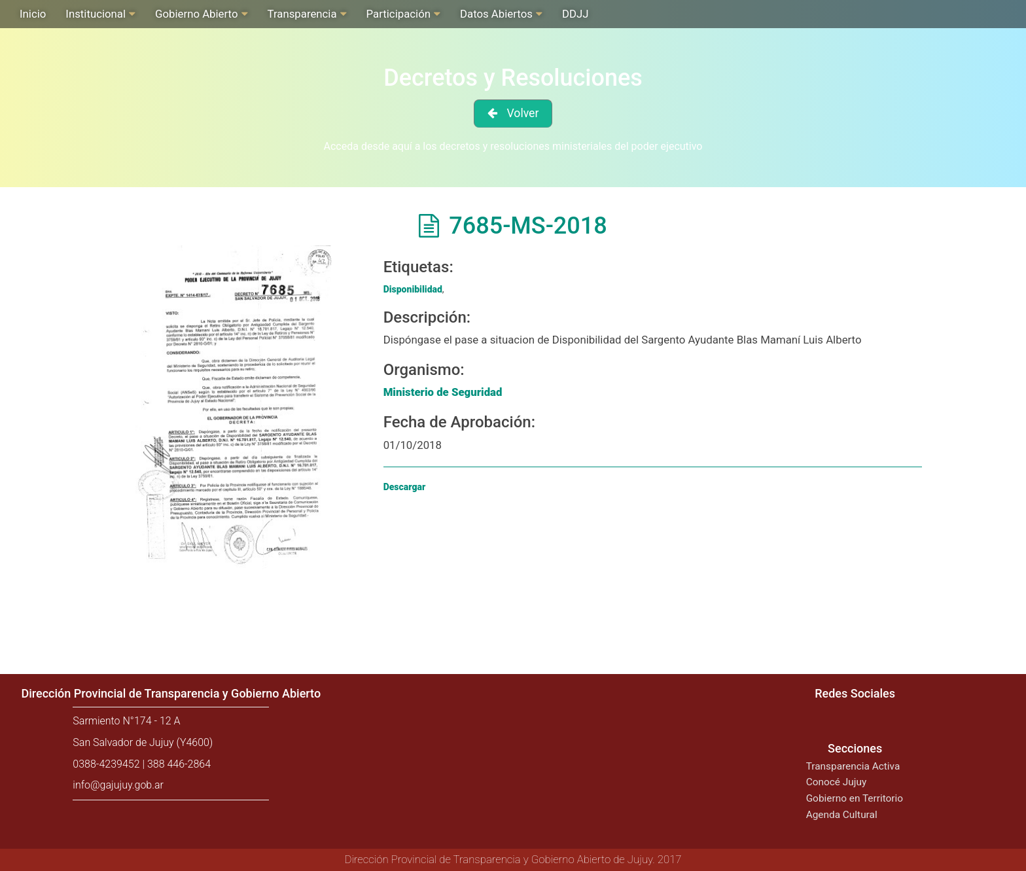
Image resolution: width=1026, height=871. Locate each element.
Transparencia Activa (853, 766)
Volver (523, 113)
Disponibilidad (412, 289)
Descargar (404, 487)
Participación (398, 13)
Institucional (95, 13)
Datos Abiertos (496, 13)
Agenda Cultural (841, 815)
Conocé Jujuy (836, 782)
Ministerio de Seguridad (443, 392)
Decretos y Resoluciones (513, 78)
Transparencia (302, 13)
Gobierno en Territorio (854, 798)
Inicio (33, 13)
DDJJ (575, 13)
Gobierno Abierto (196, 13)
